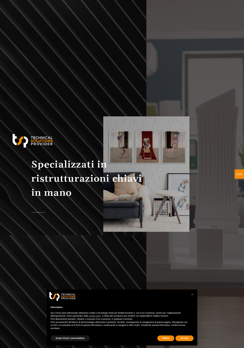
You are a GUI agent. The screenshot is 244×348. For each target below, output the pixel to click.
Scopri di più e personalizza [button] (70, 338)
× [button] (192, 294)
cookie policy (95, 316)
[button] (239, 174)
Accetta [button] (185, 338)
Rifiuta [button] (165, 338)
